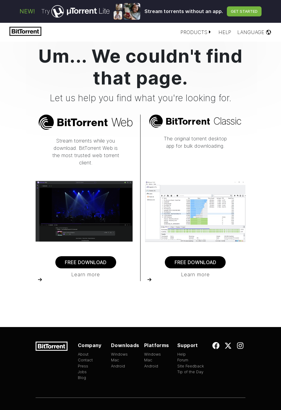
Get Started (244, 11)
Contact (85, 360)
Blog (82, 377)
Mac (115, 360)
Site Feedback (190, 366)
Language (254, 32)
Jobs (82, 372)
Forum (182, 360)
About (83, 354)
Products (196, 32)
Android (118, 366)
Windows (119, 354)
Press (83, 366)
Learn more (85, 274)
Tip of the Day (190, 372)
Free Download (85, 262)
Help (224, 32)
